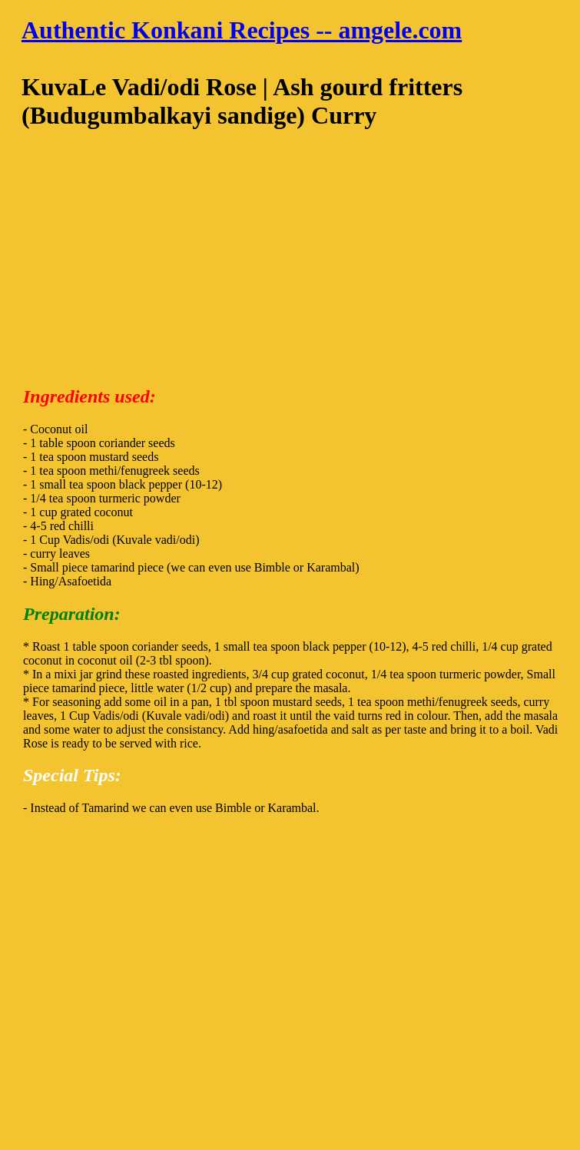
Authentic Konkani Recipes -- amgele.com (242, 30)
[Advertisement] (290, 263)
